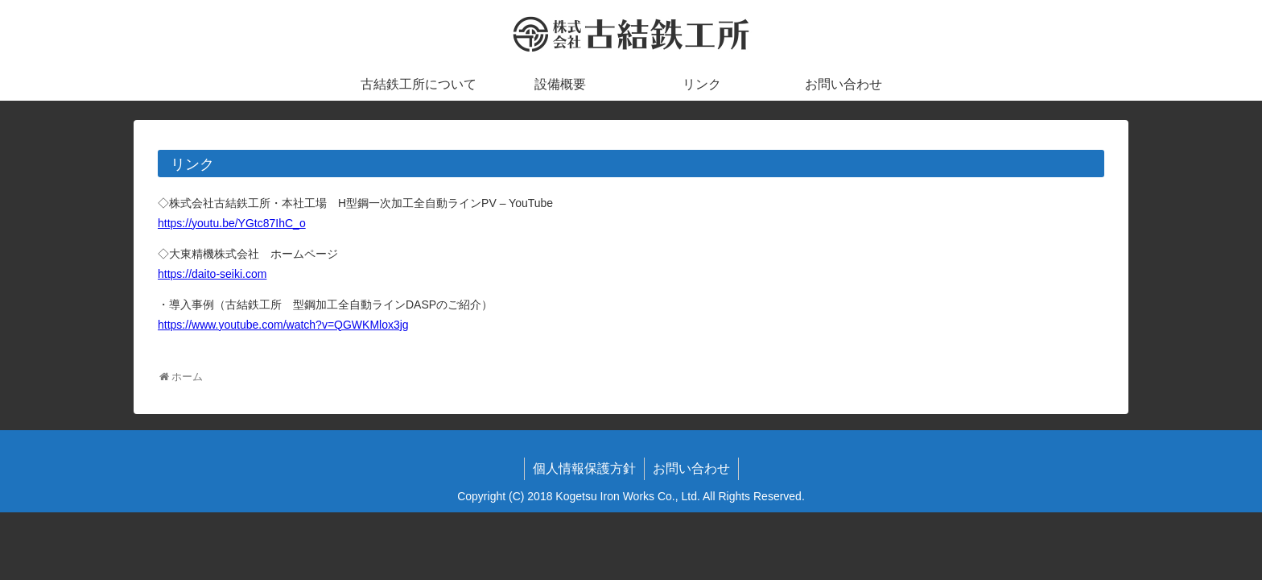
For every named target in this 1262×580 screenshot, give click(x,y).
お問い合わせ (691, 468)
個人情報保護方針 (584, 468)
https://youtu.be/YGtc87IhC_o (232, 223)
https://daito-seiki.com (212, 273)
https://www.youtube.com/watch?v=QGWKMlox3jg (283, 324)
